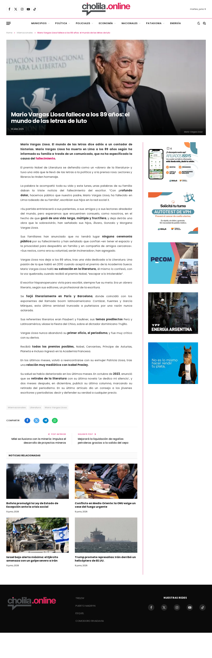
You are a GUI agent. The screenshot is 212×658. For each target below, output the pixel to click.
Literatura (35, 407)
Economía (106, 23)
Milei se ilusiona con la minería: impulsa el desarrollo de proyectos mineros (38, 440)
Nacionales (130, 23)
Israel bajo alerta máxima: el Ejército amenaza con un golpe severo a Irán (32, 559)
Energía (175, 23)
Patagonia (153, 23)
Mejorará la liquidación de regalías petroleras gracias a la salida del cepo (103, 440)
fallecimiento (45, 158)
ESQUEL (79, 613)
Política (61, 23)
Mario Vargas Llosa (56, 407)
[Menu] (8, 23)
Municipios (39, 23)
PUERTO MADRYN (85, 605)
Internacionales (17, 407)
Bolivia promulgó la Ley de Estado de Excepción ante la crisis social (32, 505)
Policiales (83, 23)
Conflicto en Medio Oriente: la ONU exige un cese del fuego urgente (105, 505)
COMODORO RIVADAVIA (89, 621)
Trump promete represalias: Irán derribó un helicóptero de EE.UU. (105, 559)
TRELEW (79, 598)
